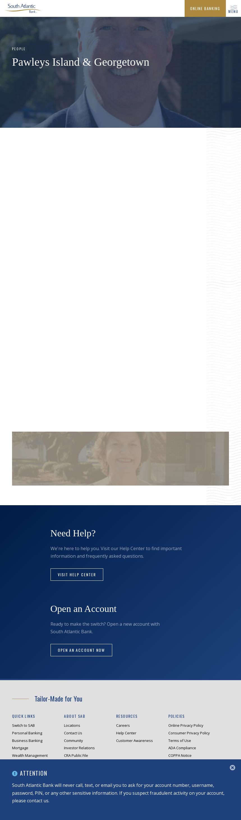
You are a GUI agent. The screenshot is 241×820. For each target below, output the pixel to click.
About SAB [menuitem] (74, 716)
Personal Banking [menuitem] (27, 732)
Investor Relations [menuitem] (79, 747)
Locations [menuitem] (72, 725)
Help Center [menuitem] (126, 732)
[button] (233, 8)
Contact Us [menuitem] (73, 732)
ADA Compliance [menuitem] (182, 747)
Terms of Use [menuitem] (179, 740)
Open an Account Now (81, 650)
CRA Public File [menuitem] (76, 755)
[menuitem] (205, 8)
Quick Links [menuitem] (23, 716)
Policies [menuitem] (176, 716)
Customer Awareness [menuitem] (134, 740)
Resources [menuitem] (127, 716)
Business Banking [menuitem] (27, 740)
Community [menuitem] (73, 740)
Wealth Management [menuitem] (30, 755)
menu (233, 11)
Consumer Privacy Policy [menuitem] (189, 732)
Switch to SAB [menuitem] (23, 725)
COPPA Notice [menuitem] (180, 755)
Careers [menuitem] (123, 725)
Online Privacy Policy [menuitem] (185, 725)
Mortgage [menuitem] (20, 747)
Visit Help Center (77, 574)
